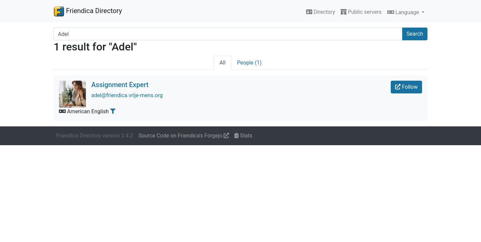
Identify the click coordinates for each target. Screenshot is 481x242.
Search (415, 34)
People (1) (249, 62)
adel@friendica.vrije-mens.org (127, 95)
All (222, 62)
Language (403, 12)
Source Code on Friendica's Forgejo (183, 135)
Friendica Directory (88, 11)
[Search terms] (228, 34)
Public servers (361, 12)
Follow (406, 87)
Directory (320, 12)
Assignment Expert (120, 85)
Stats (243, 135)
